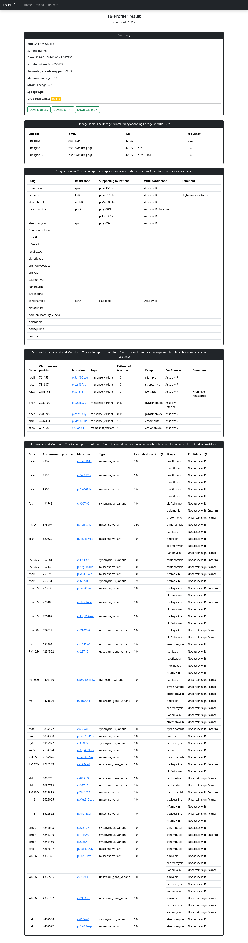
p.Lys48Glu (79, 403)
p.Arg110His (85, 567)
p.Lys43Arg (79, 384)
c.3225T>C (84, 581)
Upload (39, 5)
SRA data (52, 5)
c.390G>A (83, 560)
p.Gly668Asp (85, 489)
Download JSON (87, 110)
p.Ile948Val (84, 588)
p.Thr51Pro (84, 856)
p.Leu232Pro (85, 736)
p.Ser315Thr (80, 391)
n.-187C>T (83, 701)
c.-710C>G (83, 630)
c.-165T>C (83, 644)
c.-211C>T (83, 898)
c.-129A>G (83, 764)
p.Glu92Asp (84, 926)
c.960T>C (83, 503)
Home (28, 5)
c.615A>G (83, 919)
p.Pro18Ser (84, 813)
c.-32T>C (82, 785)
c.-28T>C (82, 651)
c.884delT (78, 428)
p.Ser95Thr (84, 475)
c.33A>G (82, 743)
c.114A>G (83, 835)
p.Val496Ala (84, 574)
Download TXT (63, 110)
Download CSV (39, 110)
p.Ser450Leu (80, 377)
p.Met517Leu (85, 799)
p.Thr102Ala (85, 792)
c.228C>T (83, 842)
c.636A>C (83, 729)
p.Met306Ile (79, 421)
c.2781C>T (84, 828)
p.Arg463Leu (85, 750)
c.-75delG (83, 877)
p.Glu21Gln (84, 461)
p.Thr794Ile (84, 602)
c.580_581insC (86, 680)
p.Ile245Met (85, 539)
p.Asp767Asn (85, 616)
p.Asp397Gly (85, 849)
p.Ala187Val (84, 525)
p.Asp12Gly (79, 414)
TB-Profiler (11, 4)
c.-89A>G (83, 778)
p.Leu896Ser (85, 757)
